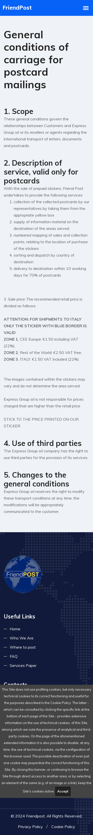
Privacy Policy (30, 826)
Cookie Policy (63, 826)
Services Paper (23, 665)
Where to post (23, 647)
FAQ (14, 656)
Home (15, 628)
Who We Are (21, 638)
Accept (62, 791)
